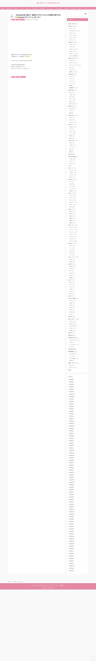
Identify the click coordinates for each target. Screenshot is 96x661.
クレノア (73, 187)
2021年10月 (71, 578)
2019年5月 (71, 633)
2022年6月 (71, 555)
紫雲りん (73, 249)
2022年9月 (71, 547)
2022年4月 (71, 561)
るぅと (73, 228)
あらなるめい (74, 127)
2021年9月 (71, 580)
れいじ (72, 352)
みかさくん (74, 68)
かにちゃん (73, 254)
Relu (72, 205)
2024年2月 (71, 500)
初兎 (72, 150)
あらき (72, 130)
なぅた (72, 321)
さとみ (73, 220)
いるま (73, 104)
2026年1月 (71, 436)
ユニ (72, 285)
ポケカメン (73, 264)
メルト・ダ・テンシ (75, 70)
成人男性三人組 (74, 378)
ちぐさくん (22, 19)
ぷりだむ (72, 331)
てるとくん (74, 52)
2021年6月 (71, 589)
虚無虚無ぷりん (74, 96)
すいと (72, 318)
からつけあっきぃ (75, 32)
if (72, 143)
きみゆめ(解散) (74, 174)
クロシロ (73, 83)
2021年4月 (71, 594)
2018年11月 (71, 636)
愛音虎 (72, 93)
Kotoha (72, 293)
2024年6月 (71, 489)
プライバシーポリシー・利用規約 (57, 656)
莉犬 (72, 230)
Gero (72, 410)
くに (72, 207)
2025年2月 (71, 466)
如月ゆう (73, 212)
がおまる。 (73, 161)
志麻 (72, 405)
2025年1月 (71, 469)
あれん (72, 316)
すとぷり (73, 215)
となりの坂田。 (74, 402)
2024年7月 (71, 486)
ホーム (33, 656)
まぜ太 (17, 19)
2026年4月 (71, 428)
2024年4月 (71, 494)
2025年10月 (71, 444)
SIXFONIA (73, 99)
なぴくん (73, 344)
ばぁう (73, 55)
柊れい (72, 236)
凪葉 (72, 168)
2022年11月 (71, 541)
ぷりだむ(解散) (74, 334)
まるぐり (73, 197)
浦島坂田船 (74, 394)
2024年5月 (71, 491)
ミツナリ (73, 91)
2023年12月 (71, 505)
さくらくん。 (73, 256)
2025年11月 (71, 441)
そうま (72, 50)
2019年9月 (71, 628)
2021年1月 (71, 603)
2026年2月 (71, 433)
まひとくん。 (74, 57)
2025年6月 (71, 455)
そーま (72, 86)
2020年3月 (71, 625)
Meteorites (74, 62)
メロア (72, 326)
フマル (72, 280)
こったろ (73, 210)
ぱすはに (73, 295)
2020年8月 (71, 617)
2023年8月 (71, 516)
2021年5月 (71, 592)
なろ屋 (73, 370)
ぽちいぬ (73, 349)
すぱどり (73, 233)
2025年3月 (71, 464)
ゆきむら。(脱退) (74, 60)
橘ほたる (73, 238)
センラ (72, 399)
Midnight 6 (73, 80)
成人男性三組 (73, 391)
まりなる (72, 305)
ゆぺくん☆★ (73, 269)
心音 (72, 75)
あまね (72, 339)
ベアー (72, 88)
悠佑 (72, 153)
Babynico (73, 298)
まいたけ (73, 267)
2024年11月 (71, 475)
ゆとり (72, 122)
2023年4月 (71, 528)
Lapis (72, 65)
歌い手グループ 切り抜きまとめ (48, 3)
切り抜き (72, 376)
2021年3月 (71, 597)
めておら (72, 355)
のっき (72, 179)
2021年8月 (71, 583)
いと (72, 277)
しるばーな (73, 192)
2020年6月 (71, 622)
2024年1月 (71, 503)
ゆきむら (72, 373)
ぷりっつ (73, 39)
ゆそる (72, 329)
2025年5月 (71, 458)
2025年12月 (71, 439)
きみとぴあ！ (74, 155)
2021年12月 (71, 572)
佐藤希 (72, 311)
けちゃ (73, 34)
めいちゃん (73, 135)
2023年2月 (71, 533)
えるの (72, 384)
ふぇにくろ (73, 261)
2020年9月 (71, 614)
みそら (72, 282)
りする (72, 389)
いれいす (73, 137)
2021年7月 (71, 586)
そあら (72, 342)
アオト (72, 274)
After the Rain (74, 24)
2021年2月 (71, 600)
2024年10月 (71, 478)
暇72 (72, 111)
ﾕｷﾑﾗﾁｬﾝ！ (72, 308)
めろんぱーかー (74, 357)
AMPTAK (13, 19)
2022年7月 (71, 553)
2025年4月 (71, 461)
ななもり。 (74, 225)
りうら (73, 148)
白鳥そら (73, 243)
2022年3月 (71, 564)
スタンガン (73, 194)
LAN (72, 101)
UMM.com (73, 117)
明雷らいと (74, 78)
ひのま (72, 324)
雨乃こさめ (74, 114)
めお (72, 166)
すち (72, 106)
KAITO (73, 360)
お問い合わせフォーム (45, 656)
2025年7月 (71, 453)
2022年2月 (71, 567)
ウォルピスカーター (75, 381)
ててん (72, 163)
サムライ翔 (74, 365)
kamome (73, 363)
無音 (72, 124)
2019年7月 (71, 630)
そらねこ (73, 176)
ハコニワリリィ (74, 287)
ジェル (73, 223)
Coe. (72, 202)
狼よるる (73, 241)
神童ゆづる (73, 246)
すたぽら (73, 200)
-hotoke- (73, 140)
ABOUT (37, 656)
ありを (72, 158)
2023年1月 (71, 536)
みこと (73, 109)
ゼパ (72, 303)
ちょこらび (74, 251)
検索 (85, 13)
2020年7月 (71, 619)
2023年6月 (71, 522)
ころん (73, 218)
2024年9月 (71, 480)
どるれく (73, 272)
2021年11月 (71, 575)
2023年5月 (71, 525)
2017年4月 (71, 642)
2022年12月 (71, 539)
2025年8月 (71, 450)
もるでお (73, 119)
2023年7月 (71, 519)
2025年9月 (71, 447)
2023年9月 (71, 514)
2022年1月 (71, 569)
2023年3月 (71, 530)
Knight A (73, 44)
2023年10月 (71, 511)
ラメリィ (73, 181)
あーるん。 (73, 337)
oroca (72, 300)
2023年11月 (71, 508)
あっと (73, 29)
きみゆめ (72, 171)
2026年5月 (71, 425)
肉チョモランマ (74, 407)
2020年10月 (71, 611)
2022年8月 (71, 550)
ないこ (73, 145)
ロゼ (72, 73)
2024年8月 (71, 483)
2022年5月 (71, 558)
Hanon (72, 290)
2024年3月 (71, 497)
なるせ (72, 132)
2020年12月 (71, 605)
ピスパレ (73, 313)
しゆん (73, 47)
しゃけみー (73, 189)
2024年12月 (71, 472)
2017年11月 (71, 639)
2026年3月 (71, 430)
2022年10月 (71, 544)
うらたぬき (73, 397)
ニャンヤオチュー (74, 386)
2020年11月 (71, 608)
